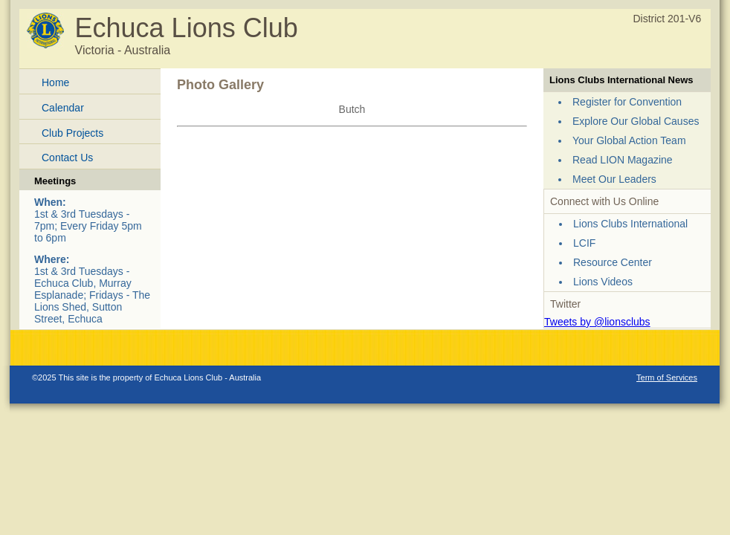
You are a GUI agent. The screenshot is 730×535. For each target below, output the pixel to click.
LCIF (584, 243)
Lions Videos (603, 282)
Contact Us (67, 157)
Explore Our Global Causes (635, 121)
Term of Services (666, 377)
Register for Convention (627, 102)
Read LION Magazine (622, 160)
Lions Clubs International (630, 224)
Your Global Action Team (629, 140)
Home (55, 82)
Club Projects (72, 133)
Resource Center (612, 262)
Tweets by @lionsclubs (597, 322)
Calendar (63, 108)
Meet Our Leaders (614, 179)
